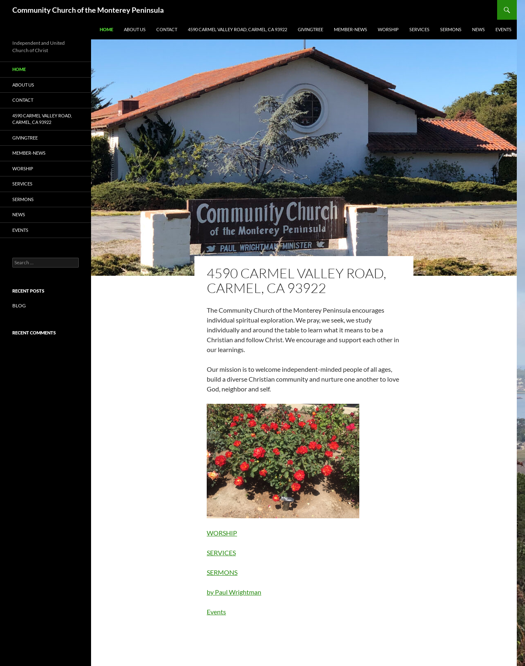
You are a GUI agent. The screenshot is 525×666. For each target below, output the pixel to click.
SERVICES (419, 29)
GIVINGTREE (310, 29)
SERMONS (450, 29)
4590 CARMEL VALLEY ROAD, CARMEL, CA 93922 (237, 29)
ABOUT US (135, 29)
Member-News (350, 29)
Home (106, 29)
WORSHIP (388, 29)
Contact (166, 29)
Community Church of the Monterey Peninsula (88, 9)
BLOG (19, 305)
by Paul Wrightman (234, 592)
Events (503, 29)
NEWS (478, 29)
